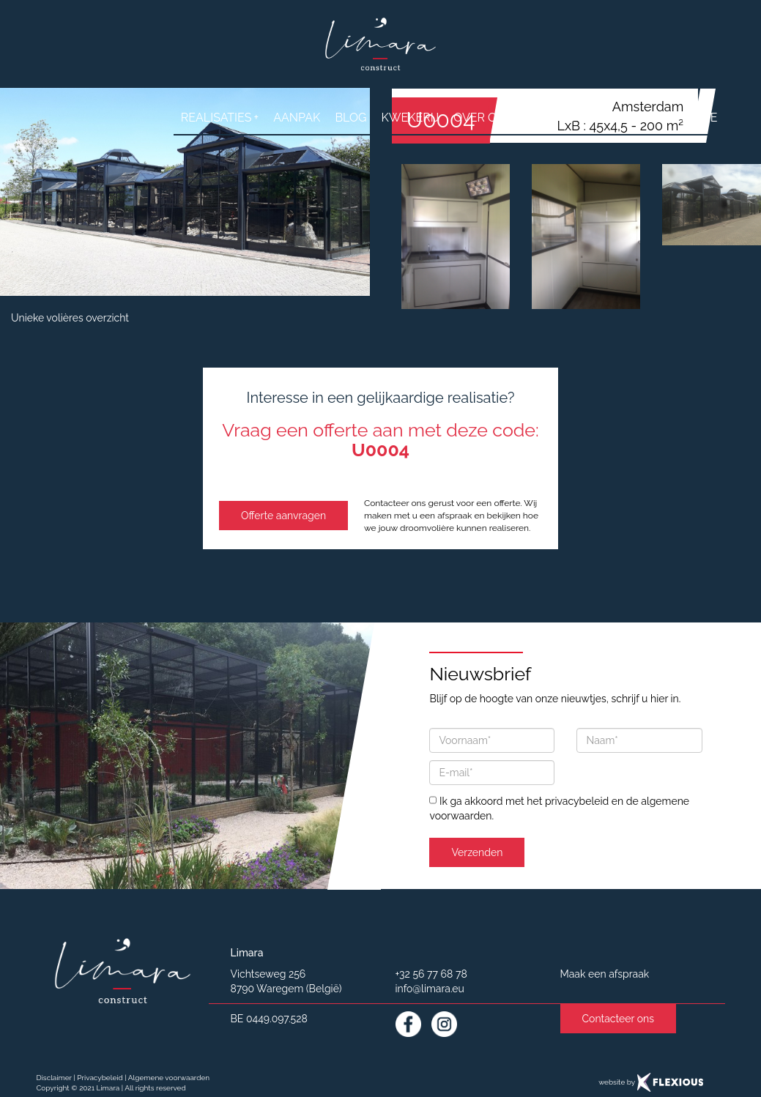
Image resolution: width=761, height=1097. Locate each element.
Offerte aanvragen (283, 515)
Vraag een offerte (657, 117)
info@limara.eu (430, 988)
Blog (350, 117)
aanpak (296, 117)
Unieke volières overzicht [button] (70, 318)
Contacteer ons (618, 1019)
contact (554, 117)
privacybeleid (577, 801)
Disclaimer (54, 1078)
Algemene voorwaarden (168, 1078)
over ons (483, 117)
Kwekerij (410, 117)
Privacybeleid (99, 1078)
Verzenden (476, 852)
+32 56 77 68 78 (431, 974)
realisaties (220, 117)
